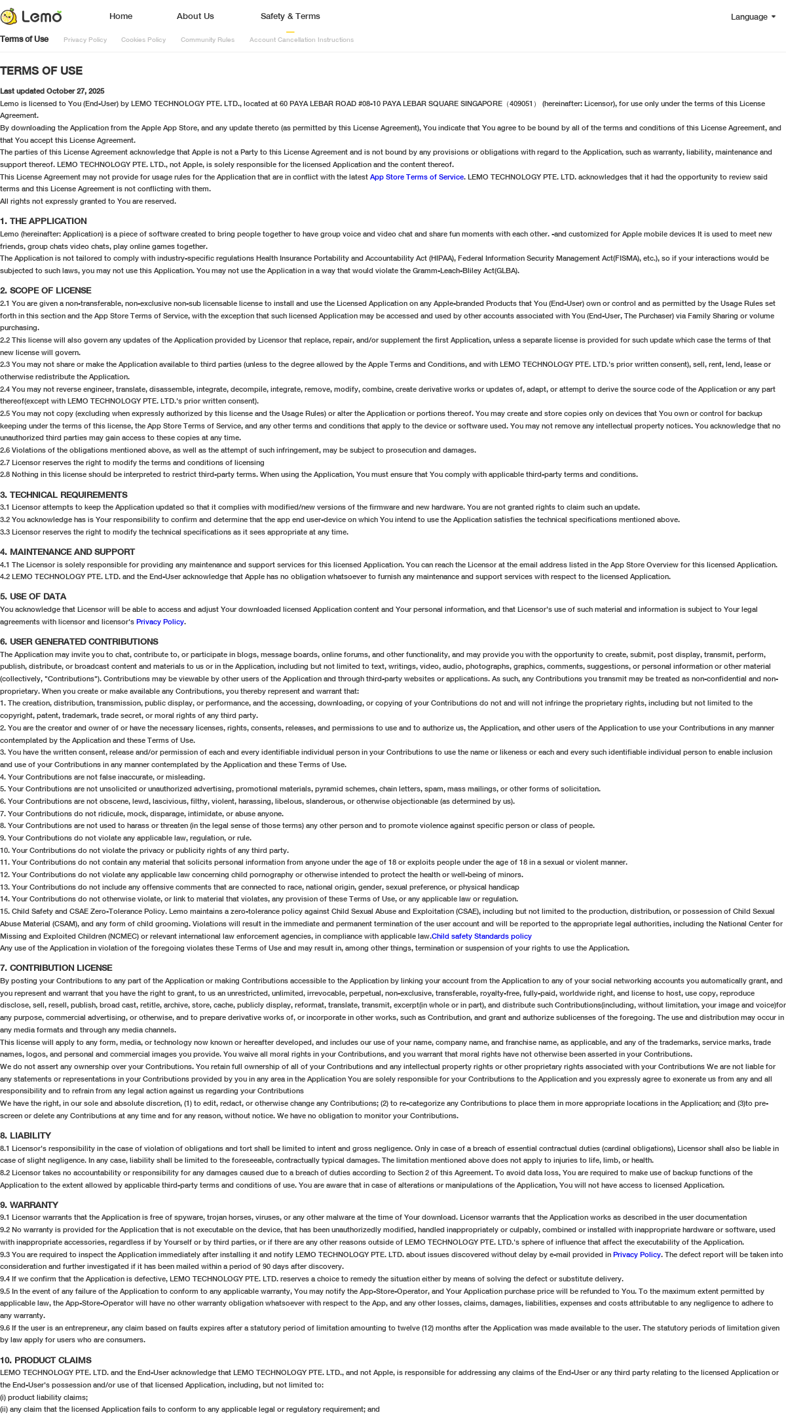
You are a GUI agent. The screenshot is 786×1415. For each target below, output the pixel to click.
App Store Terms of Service (417, 176)
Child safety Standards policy (482, 936)
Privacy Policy (160, 621)
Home (120, 16)
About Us (195, 16)
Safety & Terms (290, 16)
